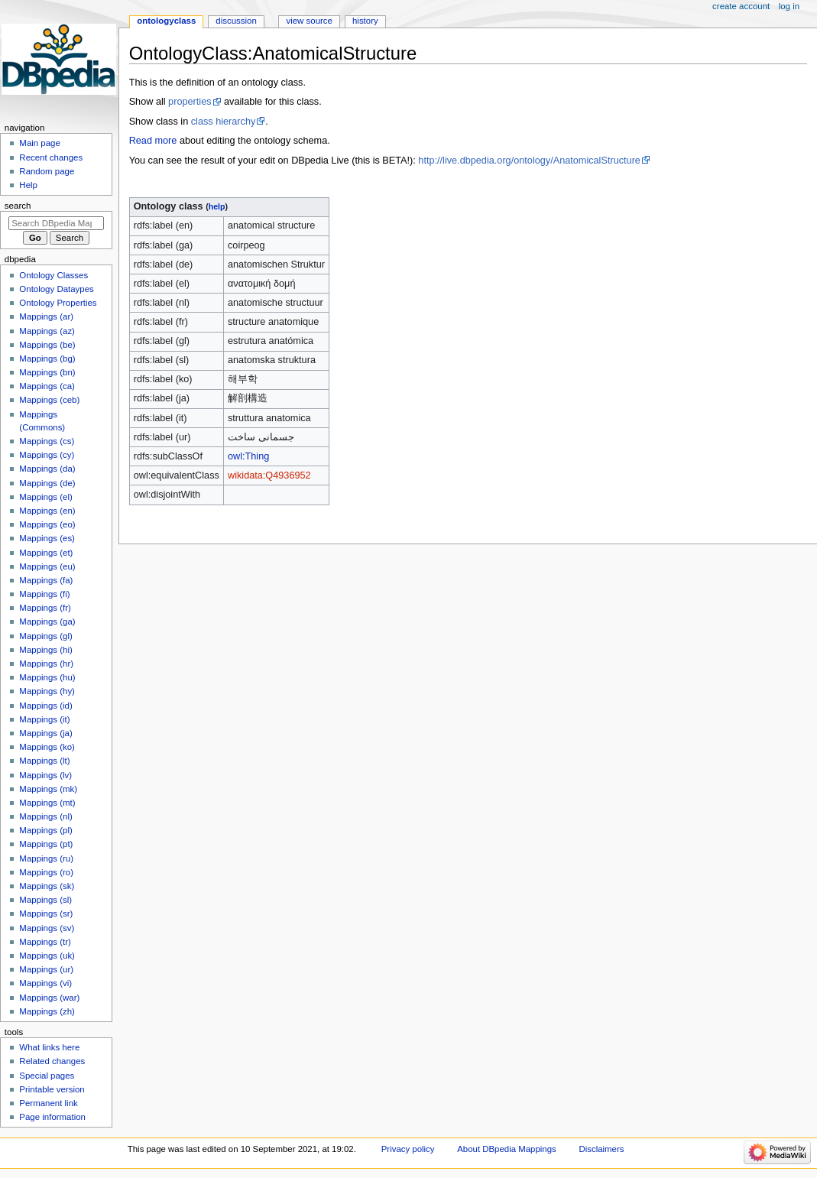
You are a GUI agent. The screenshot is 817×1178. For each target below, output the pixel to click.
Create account (741, 6)
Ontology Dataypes (56, 289)
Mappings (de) (47, 483)
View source (309, 20)
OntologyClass (166, 20)
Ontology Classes (53, 275)
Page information (52, 1116)
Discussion (236, 20)
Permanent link (48, 1103)
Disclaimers (601, 1149)
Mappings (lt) (44, 760)
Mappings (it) (44, 719)
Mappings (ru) (46, 858)
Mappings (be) (47, 344)
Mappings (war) (49, 997)
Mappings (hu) (47, 677)
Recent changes (51, 157)
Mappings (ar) (46, 316)
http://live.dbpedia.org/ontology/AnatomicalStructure (529, 160)
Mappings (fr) (44, 607)
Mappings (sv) (46, 928)
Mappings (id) (45, 705)
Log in (789, 6)
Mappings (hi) (45, 649)
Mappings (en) (47, 510)
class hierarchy (223, 121)
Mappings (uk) (47, 955)
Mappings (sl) (45, 899)
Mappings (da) (47, 468)
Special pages (46, 1075)
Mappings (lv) (45, 775)
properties (189, 101)
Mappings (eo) (47, 524)
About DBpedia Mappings (506, 1149)
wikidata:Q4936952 (269, 475)
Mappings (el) (45, 496)
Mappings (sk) (46, 886)
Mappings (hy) (47, 691)
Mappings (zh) (47, 1011)
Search (18, 205)
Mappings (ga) (47, 621)
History (365, 20)
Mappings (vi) (45, 983)
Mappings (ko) (47, 746)
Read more (153, 140)
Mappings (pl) (45, 830)
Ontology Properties (57, 302)
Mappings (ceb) (49, 399)
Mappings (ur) (46, 969)
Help (28, 185)
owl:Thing (248, 456)
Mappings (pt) (46, 844)
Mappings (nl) (45, 816)
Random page (46, 171)
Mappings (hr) (46, 663)
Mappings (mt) (47, 802)
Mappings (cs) (46, 441)
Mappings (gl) (45, 636)
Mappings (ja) (45, 733)
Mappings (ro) (46, 872)
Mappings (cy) (46, 454)
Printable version (51, 1089)
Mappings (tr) (44, 941)
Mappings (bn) (47, 372)
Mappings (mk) (48, 788)
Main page (39, 143)
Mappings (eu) (47, 566)
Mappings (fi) (44, 594)
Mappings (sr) (46, 913)
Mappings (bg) (47, 358)
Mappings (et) (46, 552)
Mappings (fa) (46, 580)
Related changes (52, 1061)
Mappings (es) (47, 538)
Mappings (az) (47, 331)
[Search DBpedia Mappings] (56, 223)
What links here (49, 1047)
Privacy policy (408, 1149)
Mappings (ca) (47, 386)
